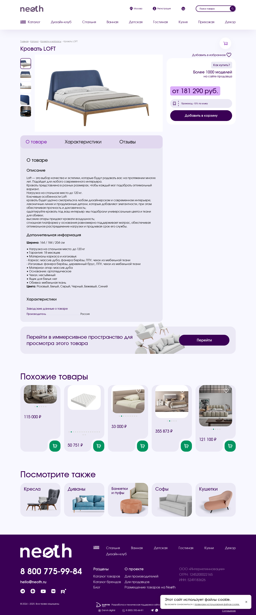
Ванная (112, 22)
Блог (96, 587)
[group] (99, 93)
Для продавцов (137, 582)
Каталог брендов (107, 582)
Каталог (30, 22)
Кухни (209, 548)
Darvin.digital (108, 610)
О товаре (36, 142)
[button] (35, 406)
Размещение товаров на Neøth (150, 587)
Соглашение (229, 610)
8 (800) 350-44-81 (135, 610)
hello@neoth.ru (33, 582)
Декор (230, 22)
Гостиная (160, 22)
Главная (24, 41)
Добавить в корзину (201, 115)
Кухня (183, 22)
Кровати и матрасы (50, 41)
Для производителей (141, 576)
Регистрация (162, 8)
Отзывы (127, 142)
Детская (136, 22)
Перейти (204, 340)
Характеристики (83, 142)
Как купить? (221, 65)
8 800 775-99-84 (51, 571)
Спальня (89, 22)
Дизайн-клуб (61, 22)
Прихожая (206, 22)
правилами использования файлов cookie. (217, 604)
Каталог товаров (106, 576)
